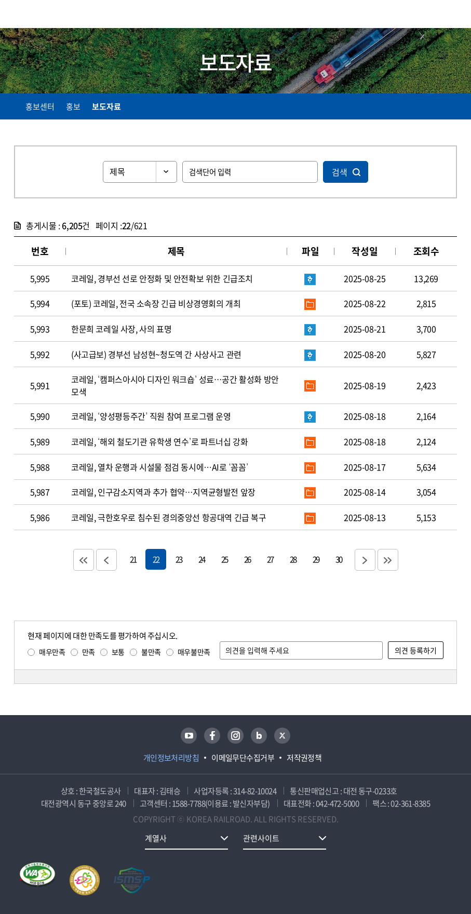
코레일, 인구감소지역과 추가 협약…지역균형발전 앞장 (163, 492)
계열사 (156, 838)
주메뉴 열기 (451, 15)
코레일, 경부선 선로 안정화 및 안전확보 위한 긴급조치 (162, 278)
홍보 (73, 106)
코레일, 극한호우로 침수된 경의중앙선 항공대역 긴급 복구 (168, 517)
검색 (339, 172)
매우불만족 (194, 652)
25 (224, 559)
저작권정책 (304, 757)
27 (270, 559)
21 (133, 559)
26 (247, 559)
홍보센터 (40, 106)
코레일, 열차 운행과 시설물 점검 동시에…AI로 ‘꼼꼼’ (159, 467)
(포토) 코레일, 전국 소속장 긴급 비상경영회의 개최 (155, 303)
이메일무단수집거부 (242, 757)
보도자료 (106, 106)
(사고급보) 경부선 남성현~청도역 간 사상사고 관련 (156, 354)
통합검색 (431, 16)
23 (179, 559)
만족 (88, 652)
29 (316, 559)
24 (201, 559)
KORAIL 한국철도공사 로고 (54, 14)
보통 (118, 652)
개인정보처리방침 (171, 757)
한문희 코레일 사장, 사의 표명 (121, 328)
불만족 (151, 652)
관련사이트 (261, 838)
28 (293, 559)
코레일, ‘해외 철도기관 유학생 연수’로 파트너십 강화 (159, 441)
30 (338, 559)
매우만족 (52, 652)
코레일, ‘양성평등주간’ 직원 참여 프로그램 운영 (151, 416)
